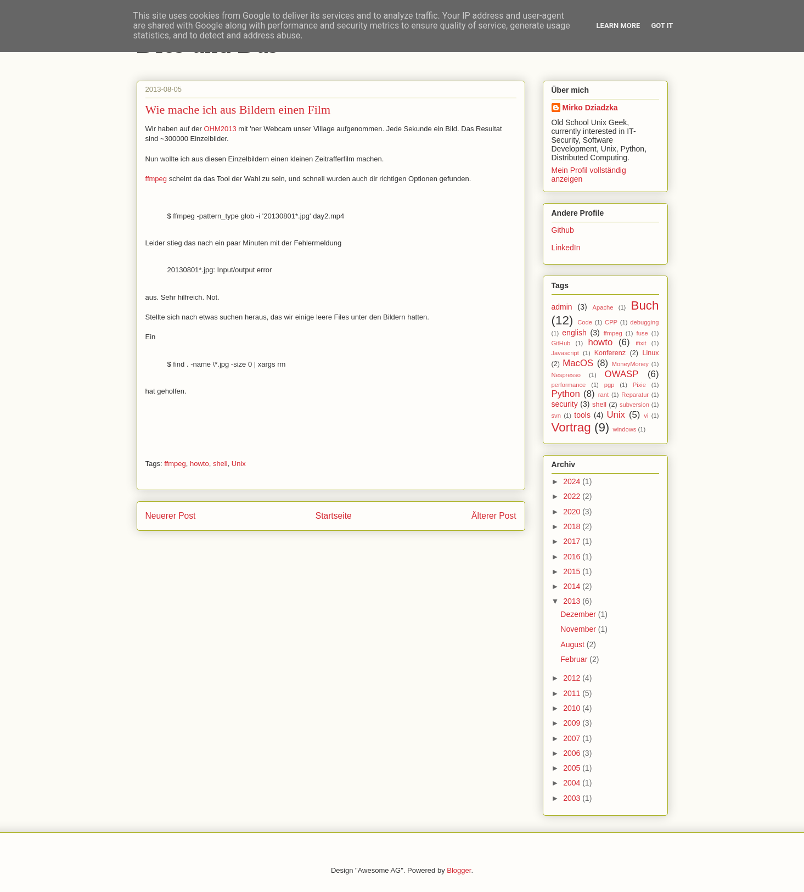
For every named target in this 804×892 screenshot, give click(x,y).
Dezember (579, 614)
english (574, 332)
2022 (572, 496)
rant (603, 394)
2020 (572, 511)
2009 (572, 723)
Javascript (565, 353)
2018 (572, 526)
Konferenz (610, 353)
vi (646, 415)
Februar (574, 659)
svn (556, 415)
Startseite (334, 515)
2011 (572, 693)
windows (625, 429)
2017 (572, 541)
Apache (603, 307)
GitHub (561, 343)
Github (563, 230)
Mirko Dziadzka (590, 107)
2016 (572, 556)
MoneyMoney (630, 364)
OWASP (622, 374)
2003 (572, 798)
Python (566, 394)
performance (569, 385)
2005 (572, 768)
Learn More (618, 25)
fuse (642, 333)
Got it (662, 25)
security (565, 404)
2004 (572, 782)
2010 (572, 708)
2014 (572, 586)
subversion (634, 404)
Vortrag (571, 427)
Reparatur (635, 394)
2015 (572, 571)
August (573, 644)
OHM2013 (220, 129)
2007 (572, 738)
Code (584, 322)
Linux (650, 353)
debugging (644, 322)
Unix (239, 463)
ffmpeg (156, 179)
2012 (572, 678)
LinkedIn (566, 247)
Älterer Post (493, 515)
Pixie (639, 385)
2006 (572, 753)
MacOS (578, 363)
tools (582, 415)
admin (562, 306)
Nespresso (566, 375)
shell (220, 463)
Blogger (459, 870)
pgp (609, 385)
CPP (611, 322)
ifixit (641, 343)
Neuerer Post (170, 515)
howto (199, 463)
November (579, 629)
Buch (645, 305)
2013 (572, 601)
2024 (572, 481)
